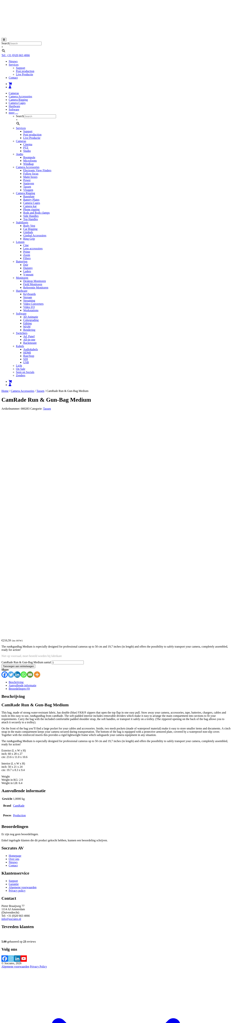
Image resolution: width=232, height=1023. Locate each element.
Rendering (29, 329)
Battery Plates (31, 199)
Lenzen (20, 242)
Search (5, 43)
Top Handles (30, 219)
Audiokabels (30, 349)
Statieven (28, 183)
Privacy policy (17, 681)
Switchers (21, 333)
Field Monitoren (32, 284)
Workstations (30, 310)
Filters (27, 258)
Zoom (26, 255)
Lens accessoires (33, 248)
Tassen (27, 186)
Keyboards (29, 294)
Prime (26, 251)
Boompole (29, 157)
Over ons (14, 649)
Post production (25, 71)
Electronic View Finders (37, 170)
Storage (27, 297)
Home (5, 390)
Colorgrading (31, 320)
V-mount (28, 274)
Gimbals (28, 232)
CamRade (18, 596)
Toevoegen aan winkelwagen (18, 457)
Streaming (29, 300)
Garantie (14, 674)
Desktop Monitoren (34, 281)
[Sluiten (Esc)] (13, 993)
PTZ (25, 147)
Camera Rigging (18, 99)
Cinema (27, 144)
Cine (26, 245)
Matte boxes (30, 176)
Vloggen (28, 189)
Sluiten (5, 1018)
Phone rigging (31, 209)
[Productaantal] (68, 453)
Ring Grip (29, 238)
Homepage (15, 646)
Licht (19, 365)
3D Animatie (30, 316)
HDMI (27, 352)
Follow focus (30, 173)
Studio (27, 150)
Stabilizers (22, 222)
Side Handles (31, 215)
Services (13, 64)
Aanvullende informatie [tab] (22, 476)
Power (27, 180)
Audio (19, 154)
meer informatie (105, 1002)
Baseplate (28, 196)
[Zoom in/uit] (2, 993)
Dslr (25, 264)
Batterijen (21, 261)
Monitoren (22, 277)
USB (26, 362)
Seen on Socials (25, 372)
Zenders (20, 375)
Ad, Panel (29, 336)
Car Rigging (30, 228)
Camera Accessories (20, 96)
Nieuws (13, 61)
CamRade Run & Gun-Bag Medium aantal (26, 452)
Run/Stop (28, 355)
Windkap (28, 163)
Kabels (20, 346)
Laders (27, 271)
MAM (26, 326)
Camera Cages (17, 102)
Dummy (28, 268)
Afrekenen (32, 989)
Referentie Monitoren (35, 287)
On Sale (20, 368)
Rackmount (30, 342)
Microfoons (30, 160)
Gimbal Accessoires (34, 235)
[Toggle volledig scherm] (6, 993)
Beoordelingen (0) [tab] (19, 479)
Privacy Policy (38, 757)
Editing (27, 323)
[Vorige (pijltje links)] (2, 997)
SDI (25, 359)
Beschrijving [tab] (16, 472)
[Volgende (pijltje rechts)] (6, 997)
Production (19, 606)
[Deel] (10, 993)
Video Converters (33, 303)
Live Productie (24, 74)
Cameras (14, 93)
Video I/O (29, 307)
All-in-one (29, 339)
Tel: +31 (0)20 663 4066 (15, 55)
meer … (13, 112)
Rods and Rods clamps (36, 212)
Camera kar (30, 206)
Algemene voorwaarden (22, 678)
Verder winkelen (48, 989)
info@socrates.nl (11, 709)
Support (20, 67)
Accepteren (123, 1002)
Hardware (14, 106)
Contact (13, 77)
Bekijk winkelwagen (13, 989)
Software (14, 109)
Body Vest (29, 225)
